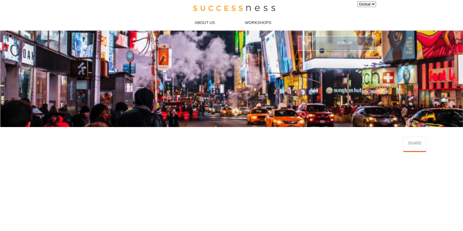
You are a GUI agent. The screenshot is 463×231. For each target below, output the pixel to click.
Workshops (258, 22)
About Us (205, 22)
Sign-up (344, 43)
